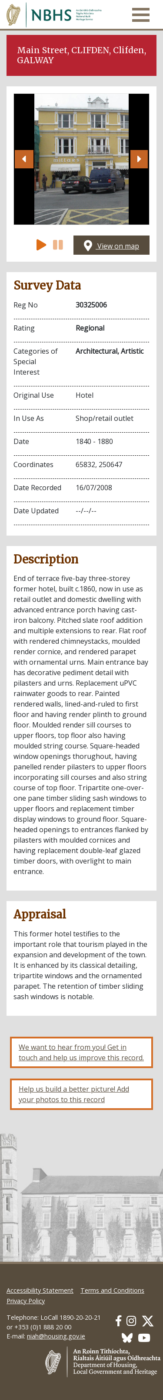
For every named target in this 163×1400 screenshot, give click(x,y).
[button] (24, 159)
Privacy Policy (26, 1301)
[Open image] (81, 159)
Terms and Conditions (112, 1290)
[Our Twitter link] (147, 1320)
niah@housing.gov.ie (56, 1336)
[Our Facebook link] (118, 1320)
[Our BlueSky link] (127, 1337)
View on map (111, 246)
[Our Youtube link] (144, 1337)
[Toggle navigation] (140, 15)
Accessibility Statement (40, 1290)
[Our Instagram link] (131, 1320)
